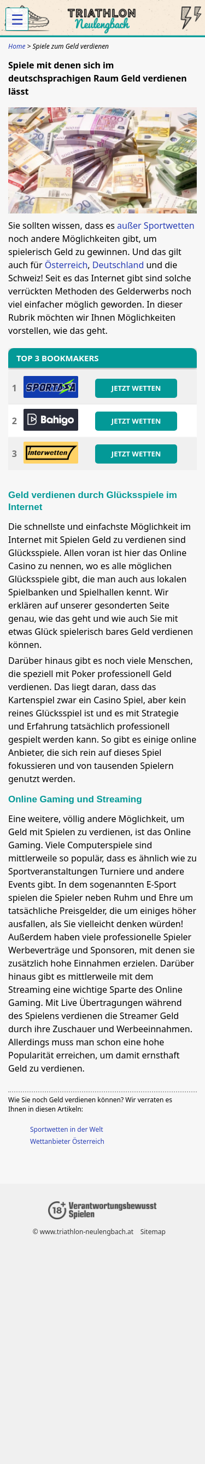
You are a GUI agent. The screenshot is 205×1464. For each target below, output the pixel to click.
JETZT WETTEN (136, 388)
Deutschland (118, 265)
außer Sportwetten (156, 225)
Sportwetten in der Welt (66, 1129)
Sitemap (153, 1231)
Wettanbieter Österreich (67, 1141)
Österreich (66, 265)
